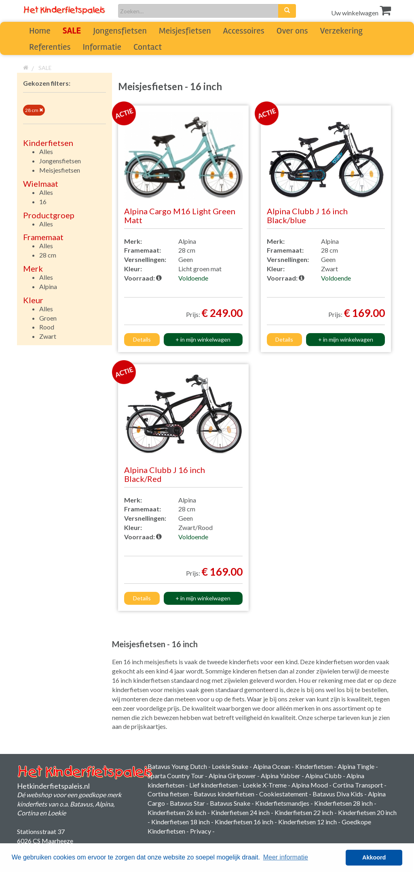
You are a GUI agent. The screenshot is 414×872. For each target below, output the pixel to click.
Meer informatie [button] (285, 857)
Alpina (48, 286)
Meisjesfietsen (185, 30)
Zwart (47, 336)
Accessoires (243, 30)
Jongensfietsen (119, 30)
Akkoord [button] (374, 857)
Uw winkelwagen (361, 13)
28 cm (34, 110)
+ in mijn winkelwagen (202, 339)
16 (42, 201)
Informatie (102, 47)
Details (142, 339)
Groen (48, 318)
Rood (46, 327)
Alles (46, 151)
